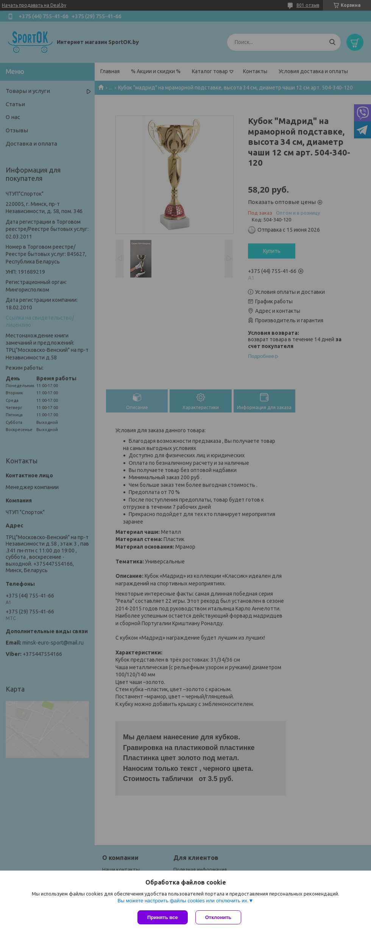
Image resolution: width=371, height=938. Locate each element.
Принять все (162, 917)
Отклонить (218, 917)
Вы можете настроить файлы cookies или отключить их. (182, 900)
